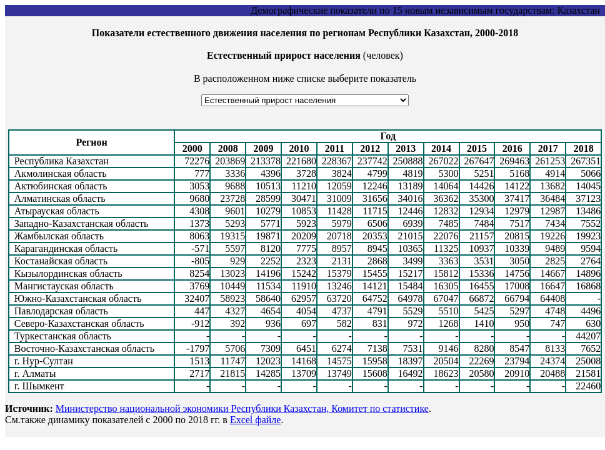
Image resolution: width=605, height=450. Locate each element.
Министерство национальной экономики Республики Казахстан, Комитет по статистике (242, 408)
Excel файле (255, 419)
